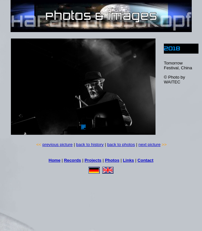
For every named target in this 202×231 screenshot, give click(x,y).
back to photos (121, 144)
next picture (150, 144)
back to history (90, 144)
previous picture (57, 144)
